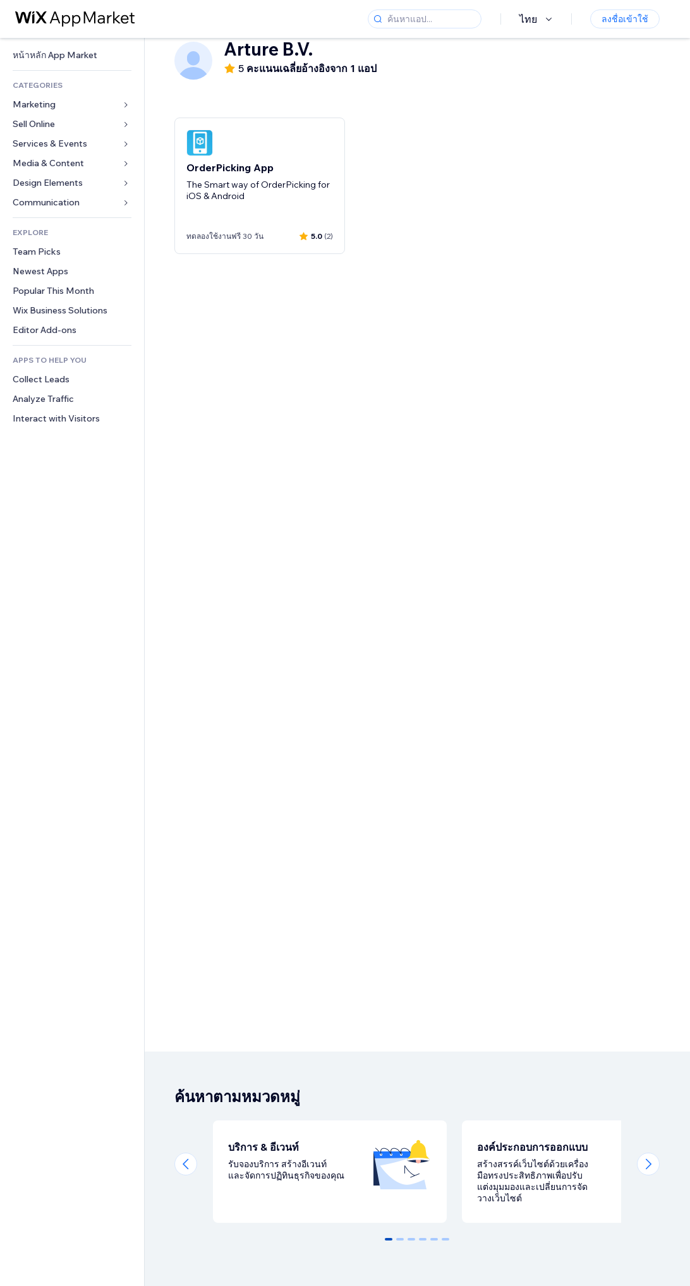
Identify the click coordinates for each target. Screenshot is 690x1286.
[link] (72, 55)
